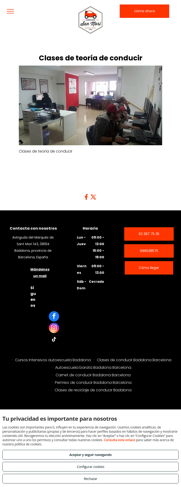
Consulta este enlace (119, 440)
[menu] (10, 11)
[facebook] (54, 317)
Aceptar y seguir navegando (90, 454)
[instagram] (54, 328)
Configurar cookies (90, 466)
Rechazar (90, 478)
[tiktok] (54, 340)
